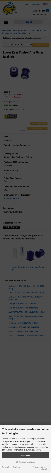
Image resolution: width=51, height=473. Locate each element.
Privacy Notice (39, 467)
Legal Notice (43, 469)
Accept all (25, 455)
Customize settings (25, 462)
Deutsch (5, 467)
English (16, 467)
